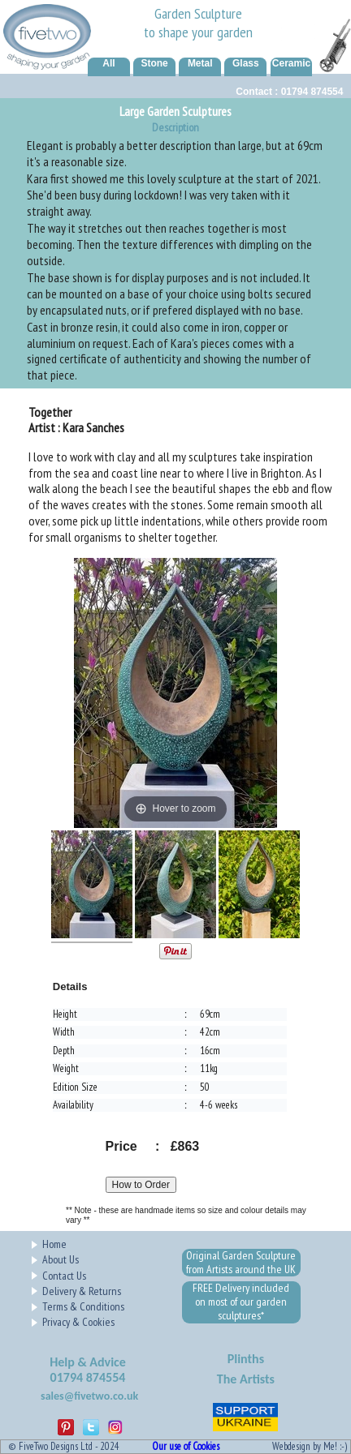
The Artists (246, 1379)
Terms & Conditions (83, 1306)
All (108, 63)
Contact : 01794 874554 (289, 91)
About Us (60, 1259)
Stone (154, 63)
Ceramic (291, 63)
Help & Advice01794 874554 (88, 1370)
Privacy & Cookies (78, 1322)
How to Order (141, 1184)
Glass (245, 63)
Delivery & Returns (81, 1291)
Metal (200, 63)
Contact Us (64, 1275)
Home (54, 1244)
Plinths (246, 1358)
